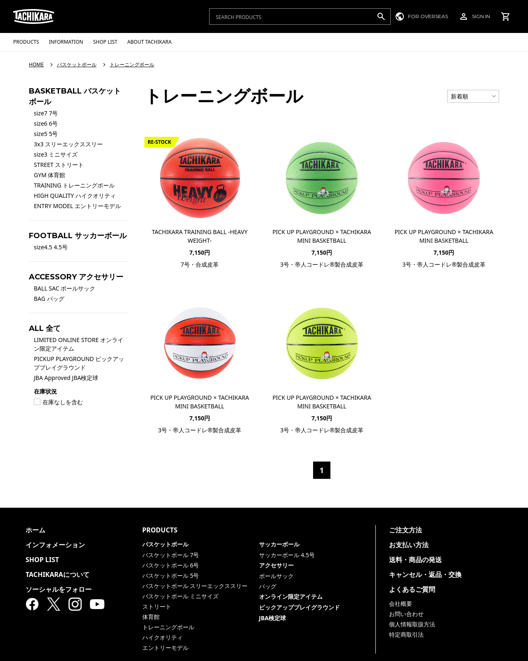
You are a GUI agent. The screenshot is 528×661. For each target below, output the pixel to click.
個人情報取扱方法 (412, 624)
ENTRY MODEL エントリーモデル (77, 206)
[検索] (381, 16)
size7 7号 (46, 113)
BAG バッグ (49, 298)
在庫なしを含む (58, 402)
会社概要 (400, 603)
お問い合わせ (406, 614)
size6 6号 (46, 123)
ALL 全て (45, 328)
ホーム (35, 529)
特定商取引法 (406, 634)
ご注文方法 (405, 529)
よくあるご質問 (412, 589)
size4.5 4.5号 (51, 247)
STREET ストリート (59, 165)
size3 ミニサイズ (56, 154)
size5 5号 (46, 134)
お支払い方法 (409, 544)
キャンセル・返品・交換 (425, 574)
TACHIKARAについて (58, 574)
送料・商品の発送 (415, 559)
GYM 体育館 (49, 175)
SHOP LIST (42, 559)
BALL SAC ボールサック (64, 288)
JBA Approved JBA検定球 (66, 378)
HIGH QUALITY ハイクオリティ (75, 195)
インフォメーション (55, 544)
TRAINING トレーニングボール (74, 185)
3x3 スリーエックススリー (68, 144)
